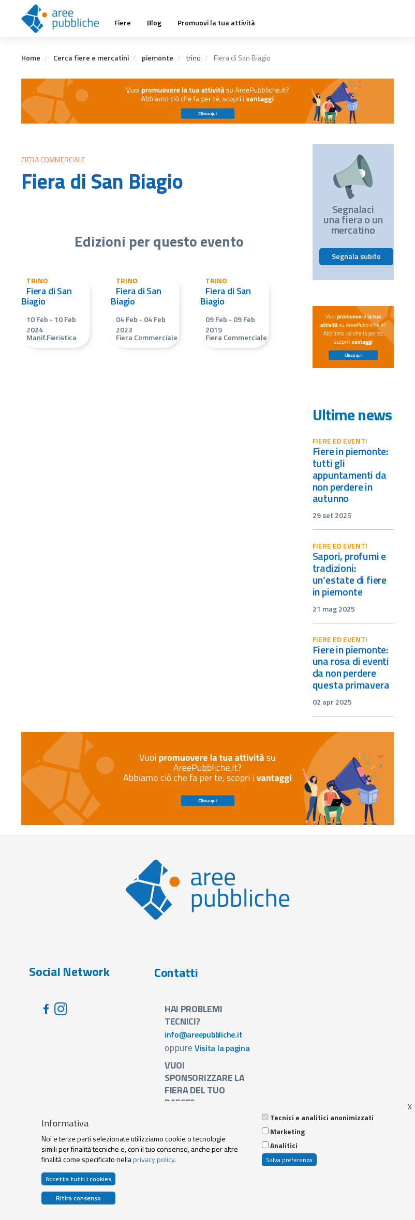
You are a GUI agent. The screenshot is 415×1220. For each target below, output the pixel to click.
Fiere (122, 23)
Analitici (284, 1145)
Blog (154, 23)
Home (30, 57)
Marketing (287, 1131)
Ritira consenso (78, 1198)
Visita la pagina (222, 1048)
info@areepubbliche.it (204, 1034)
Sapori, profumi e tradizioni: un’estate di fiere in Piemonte (350, 574)
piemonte (157, 57)
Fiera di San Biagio (46, 296)
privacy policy (153, 1159)
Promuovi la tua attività (216, 23)
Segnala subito (356, 256)
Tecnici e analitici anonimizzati (322, 1117)
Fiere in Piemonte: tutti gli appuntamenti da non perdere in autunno (351, 474)
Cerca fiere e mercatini (91, 57)
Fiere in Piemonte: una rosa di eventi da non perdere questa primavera (351, 667)
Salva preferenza (289, 1160)
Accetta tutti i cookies (78, 1179)
